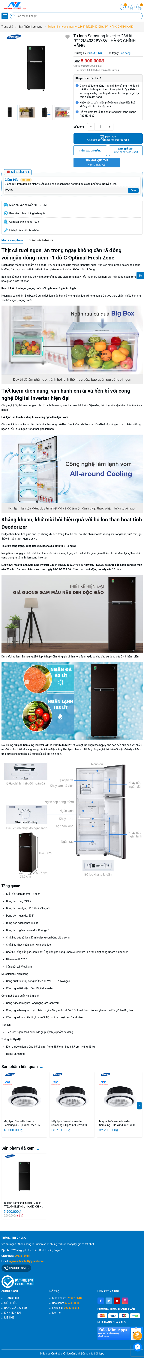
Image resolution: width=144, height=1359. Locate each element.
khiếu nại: (65, 1307)
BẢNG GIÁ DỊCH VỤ (15, 1307)
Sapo (101, 1353)
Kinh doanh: (67, 1298)
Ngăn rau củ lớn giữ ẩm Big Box (115, 1010)
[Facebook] (101, 1301)
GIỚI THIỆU (10, 1302)
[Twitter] (109, 1301)
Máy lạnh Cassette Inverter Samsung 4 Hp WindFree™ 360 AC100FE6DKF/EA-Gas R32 (69, 1123)
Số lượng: (79, 126)
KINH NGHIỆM (12, 1312)
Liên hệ (56, 1312)
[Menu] (5, 16)
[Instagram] (125, 1301)
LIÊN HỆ (9, 1317)
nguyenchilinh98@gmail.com (26, 1261)
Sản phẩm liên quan (20, 1066)
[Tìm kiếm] (13, 16)
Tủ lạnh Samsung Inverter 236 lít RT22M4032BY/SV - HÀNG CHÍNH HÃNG (24, 1204)
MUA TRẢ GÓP (126, 151)
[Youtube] (117, 1301)
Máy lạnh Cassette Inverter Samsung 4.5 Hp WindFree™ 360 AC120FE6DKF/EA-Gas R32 (22, 1123)
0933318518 (22, 1255)
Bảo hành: (66, 1302)
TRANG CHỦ (11, 1298)
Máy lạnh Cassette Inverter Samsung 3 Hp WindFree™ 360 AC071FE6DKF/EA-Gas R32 (117, 1123)
